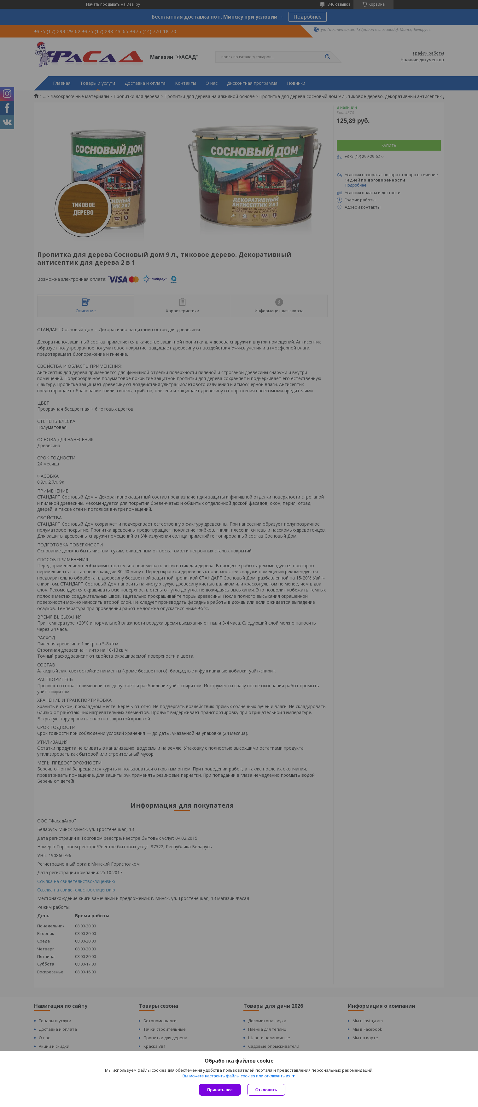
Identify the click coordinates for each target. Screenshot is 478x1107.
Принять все (220, 1089)
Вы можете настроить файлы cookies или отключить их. (236, 1076)
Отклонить (266, 1089)
